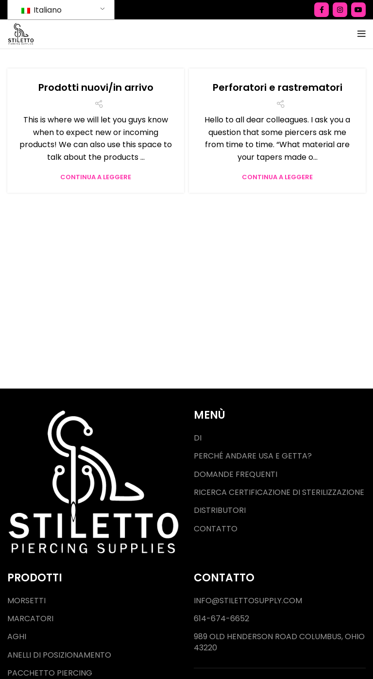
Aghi (16, 636)
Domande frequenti (235, 474)
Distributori (220, 510)
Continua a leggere (95, 177)
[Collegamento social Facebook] (321, 9)
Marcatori (30, 618)
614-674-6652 (221, 618)
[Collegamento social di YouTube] (358, 9)
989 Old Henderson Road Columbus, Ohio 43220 (279, 642)
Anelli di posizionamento (59, 655)
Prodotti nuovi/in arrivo (95, 87)
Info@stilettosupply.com (248, 600)
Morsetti (26, 600)
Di (198, 438)
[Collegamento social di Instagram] (340, 9)
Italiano (41, 10)
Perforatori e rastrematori (277, 87)
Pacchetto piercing (49, 673)
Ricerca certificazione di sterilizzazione (279, 492)
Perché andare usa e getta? (253, 456)
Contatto (215, 529)
